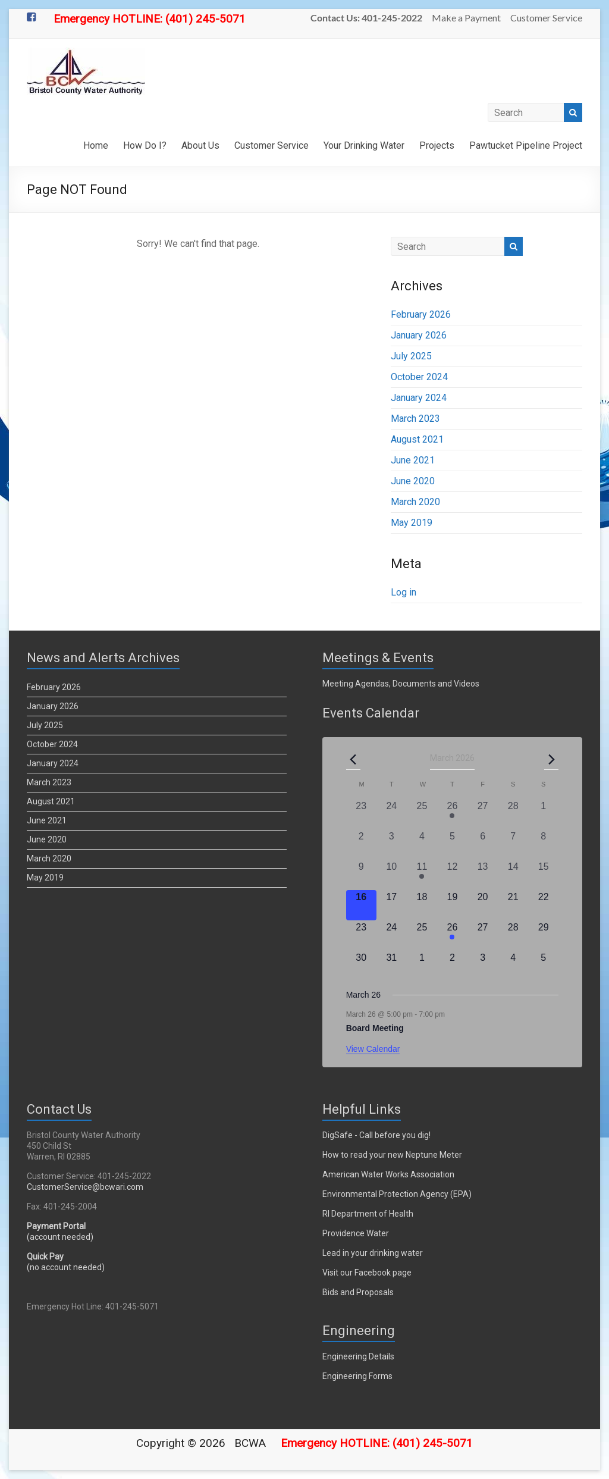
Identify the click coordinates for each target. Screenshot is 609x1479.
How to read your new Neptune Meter (392, 1155)
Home (95, 145)
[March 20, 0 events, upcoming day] (482, 905)
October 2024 (419, 377)
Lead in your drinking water (372, 1253)
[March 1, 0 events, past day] (543, 814)
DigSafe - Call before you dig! (376, 1135)
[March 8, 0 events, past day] (543, 844)
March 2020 (415, 501)
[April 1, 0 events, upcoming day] (422, 966)
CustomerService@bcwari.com (85, 1187)
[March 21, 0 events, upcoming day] (513, 905)
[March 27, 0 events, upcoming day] (482, 935)
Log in (403, 592)
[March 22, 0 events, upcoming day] (543, 905)
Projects (436, 145)
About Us (200, 145)
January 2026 (419, 335)
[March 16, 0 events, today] (361, 905)
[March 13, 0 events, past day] (482, 875)
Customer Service (546, 17)
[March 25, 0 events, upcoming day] (422, 935)
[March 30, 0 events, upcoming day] (361, 966)
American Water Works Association (388, 1174)
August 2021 (417, 439)
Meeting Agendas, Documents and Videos (400, 683)
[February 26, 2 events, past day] (452, 814)
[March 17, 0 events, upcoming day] (391, 905)
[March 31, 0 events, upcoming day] (391, 966)
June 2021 (413, 460)
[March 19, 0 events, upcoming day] (452, 905)
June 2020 (413, 481)
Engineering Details (358, 1356)
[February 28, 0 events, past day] (513, 814)
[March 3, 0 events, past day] (391, 844)
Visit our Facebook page (367, 1272)
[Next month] (551, 759)
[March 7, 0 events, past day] (513, 844)
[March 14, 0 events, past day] (513, 875)
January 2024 (419, 397)
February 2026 (421, 314)
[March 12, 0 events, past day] (452, 875)
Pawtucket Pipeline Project (525, 145)
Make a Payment (466, 17)
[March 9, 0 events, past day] (361, 875)
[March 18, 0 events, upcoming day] (422, 905)
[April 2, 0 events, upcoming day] (452, 966)
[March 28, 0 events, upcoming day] (513, 935)
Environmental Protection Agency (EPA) (397, 1194)
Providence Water (355, 1233)
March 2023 (415, 418)
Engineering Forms (357, 1376)
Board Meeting (375, 1028)
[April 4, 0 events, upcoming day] (513, 966)
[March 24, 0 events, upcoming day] (391, 935)
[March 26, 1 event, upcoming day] (452, 935)
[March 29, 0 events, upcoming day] (543, 935)
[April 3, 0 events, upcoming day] (482, 966)
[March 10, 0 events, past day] (391, 875)
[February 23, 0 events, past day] (361, 814)
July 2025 (411, 356)
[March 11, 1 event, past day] (422, 875)
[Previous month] (353, 759)
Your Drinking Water (364, 145)
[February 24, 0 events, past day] (391, 814)
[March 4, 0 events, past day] (422, 844)
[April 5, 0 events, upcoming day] (543, 966)
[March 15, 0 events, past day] (543, 875)
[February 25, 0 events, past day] (422, 814)
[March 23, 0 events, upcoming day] (361, 935)
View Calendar (373, 1049)
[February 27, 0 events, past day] (482, 814)
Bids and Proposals (358, 1292)
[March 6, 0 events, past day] (482, 844)
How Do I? (145, 145)
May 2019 (411, 522)
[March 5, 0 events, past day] (452, 844)
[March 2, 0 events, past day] (361, 844)
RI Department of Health (367, 1213)
